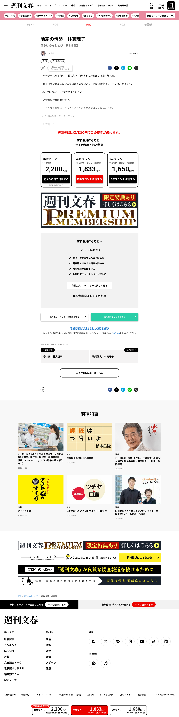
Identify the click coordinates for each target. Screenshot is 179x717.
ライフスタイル (58, 61)
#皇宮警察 (88, 15)
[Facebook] (93, 641)
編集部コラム (11, 674)
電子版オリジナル (105, 5)
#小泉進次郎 (25, 15)
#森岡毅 (60, 15)
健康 (48, 668)
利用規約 (25, 694)
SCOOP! (63, 5)
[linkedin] (166, 641)
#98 (122, 25)
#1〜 (30, 25)
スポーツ (51, 662)
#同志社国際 (122, 15)
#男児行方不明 (104, 15)
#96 (55, 25)
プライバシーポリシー (44, 694)
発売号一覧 (123, 5)
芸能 (48, 645)
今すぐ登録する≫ (57, 604)
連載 (73, 5)
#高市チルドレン (44, 15)
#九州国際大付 (139, 15)
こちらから (115, 333)
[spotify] (93, 663)
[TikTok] (154, 641)
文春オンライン (125, 694)
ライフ (44, 61)
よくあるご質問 (106, 694)
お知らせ (90, 694)
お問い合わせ (10, 694)
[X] (105, 641)
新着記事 (9, 639)
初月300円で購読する (56, 179)
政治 (48, 639)
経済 (48, 657)
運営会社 (142, 694)
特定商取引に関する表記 (70, 694)
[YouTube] (142, 641)
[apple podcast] (105, 663)
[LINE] (118, 641)
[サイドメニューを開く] (5, 5)
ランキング (50, 5)
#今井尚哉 (10, 15)
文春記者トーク (86, 5)
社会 (48, 651)
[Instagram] (130, 641)
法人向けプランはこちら (114, 316)
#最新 (148, 25)
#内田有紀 (73, 15)
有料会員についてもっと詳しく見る (89, 285)
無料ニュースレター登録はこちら (64, 316)
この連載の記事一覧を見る (89, 372)
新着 (39, 5)
